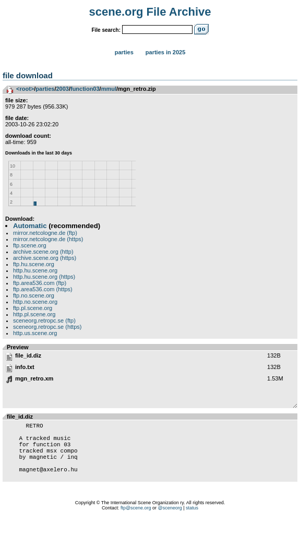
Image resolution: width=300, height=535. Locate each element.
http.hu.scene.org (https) (44, 277)
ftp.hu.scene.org (33, 264)
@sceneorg (170, 522)
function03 (85, 89)
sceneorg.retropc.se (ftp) (44, 320)
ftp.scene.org (29, 245)
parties (44, 89)
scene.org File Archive (150, 11)
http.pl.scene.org (34, 314)
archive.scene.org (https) (44, 258)
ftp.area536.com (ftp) (39, 283)
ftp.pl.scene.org (32, 308)
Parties (124, 52)
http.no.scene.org (35, 302)
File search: (106, 30)
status (192, 522)
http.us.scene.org (35, 333)
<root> (25, 89)
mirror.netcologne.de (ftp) (45, 233)
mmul (108, 89)
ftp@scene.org (136, 522)
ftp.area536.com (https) (43, 289)
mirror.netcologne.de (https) (48, 239)
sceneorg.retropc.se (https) (47, 327)
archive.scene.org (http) (43, 251)
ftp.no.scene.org (33, 295)
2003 (62, 89)
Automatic (29, 226)
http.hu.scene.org (35, 270)
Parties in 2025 (165, 52)
